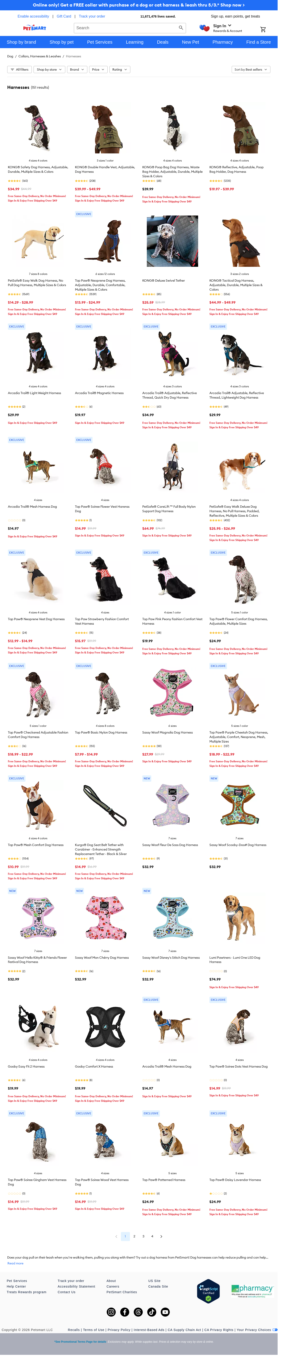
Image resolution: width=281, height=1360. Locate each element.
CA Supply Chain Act (184, 1330)
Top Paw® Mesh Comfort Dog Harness (35, 845)
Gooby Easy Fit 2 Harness (26, 1066)
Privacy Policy (119, 1330)
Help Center (16, 1286)
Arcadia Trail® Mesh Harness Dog (32, 507)
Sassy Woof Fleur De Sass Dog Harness (170, 845)
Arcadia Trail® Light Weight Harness (34, 393)
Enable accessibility (33, 16)
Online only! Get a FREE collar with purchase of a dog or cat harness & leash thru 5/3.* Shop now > (139, 5)
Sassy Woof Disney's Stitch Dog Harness (171, 958)
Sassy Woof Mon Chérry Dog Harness (102, 958)
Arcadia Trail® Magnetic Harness (99, 393)
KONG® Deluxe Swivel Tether (163, 280)
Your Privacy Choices (257, 1330)
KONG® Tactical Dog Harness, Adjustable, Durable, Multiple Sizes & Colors (236, 285)
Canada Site (158, 1286)
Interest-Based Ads (149, 1330)
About (111, 1281)
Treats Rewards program (26, 1292)
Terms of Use (93, 1330)
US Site (154, 1281)
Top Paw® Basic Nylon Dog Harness (101, 732)
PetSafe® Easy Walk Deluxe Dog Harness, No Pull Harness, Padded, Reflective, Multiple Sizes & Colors (234, 511)
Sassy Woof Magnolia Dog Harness (167, 732)
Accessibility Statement (76, 1286)
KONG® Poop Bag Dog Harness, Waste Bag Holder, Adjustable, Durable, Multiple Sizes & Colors (172, 171)
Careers (113, 1286)
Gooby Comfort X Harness (94, 1066)
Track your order (92, 16)
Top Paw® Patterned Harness (163, 1180)
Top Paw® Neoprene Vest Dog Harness (36, 619)
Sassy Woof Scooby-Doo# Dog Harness (237, 845)
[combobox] (130, 27)
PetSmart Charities (122, 1292)
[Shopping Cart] (269, 30)
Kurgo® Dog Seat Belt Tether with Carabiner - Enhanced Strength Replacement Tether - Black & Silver (101, 849)
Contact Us (66, 1292)
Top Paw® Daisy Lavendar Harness (235, 1180)
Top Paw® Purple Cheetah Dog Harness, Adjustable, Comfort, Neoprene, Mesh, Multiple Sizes (238, 736)
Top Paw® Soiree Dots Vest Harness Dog (238, 1066)
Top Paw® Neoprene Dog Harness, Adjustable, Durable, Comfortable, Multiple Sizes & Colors (100, 285)
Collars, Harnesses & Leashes (39, 56)
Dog (10, 56)
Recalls (74, 1330)
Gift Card (64, 16)
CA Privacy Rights (218, 1330)
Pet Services (17, 1281)
